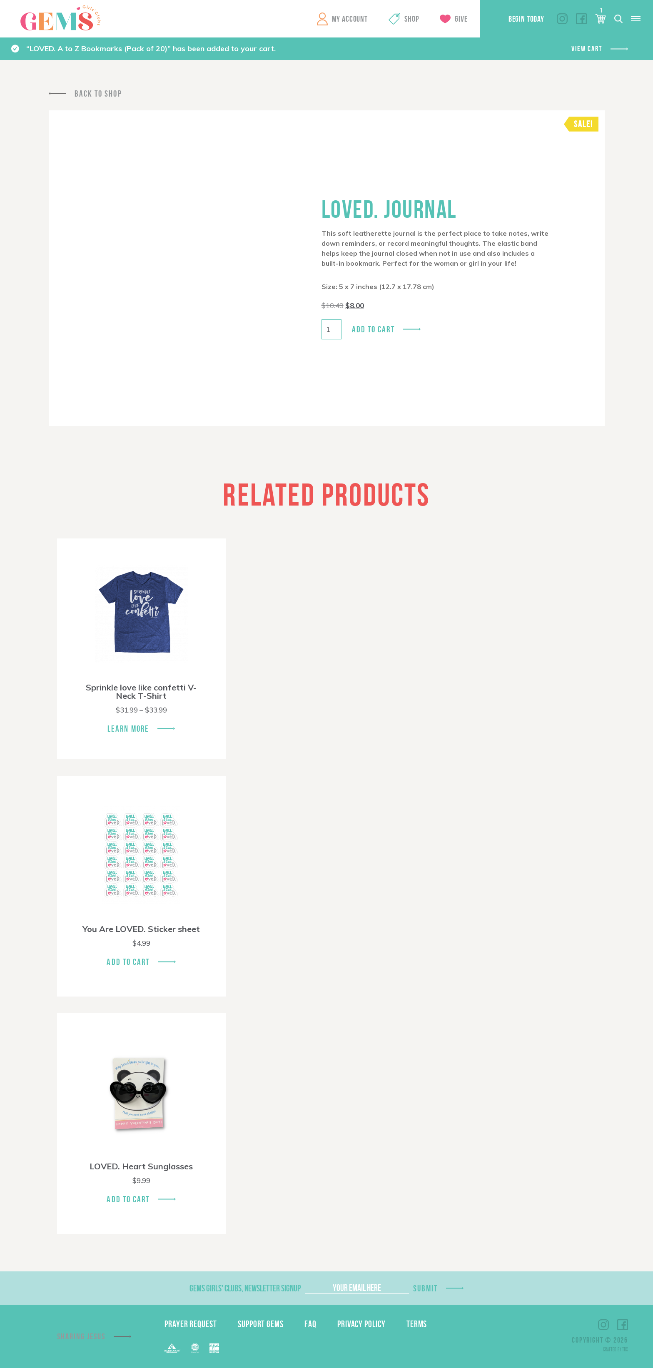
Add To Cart (128, 961)
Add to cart (373, 329)
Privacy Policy (361, 1324)
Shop (411, 18)
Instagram (562, 18)
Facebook (581, 18)
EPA (214, 1348)
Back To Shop (98, 93)
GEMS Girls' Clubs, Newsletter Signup (245, 1288)
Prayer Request (190, 1324)
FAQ (310, 1324)
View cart (586, 48)
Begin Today (526, 18)
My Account (350, 18)
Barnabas (172, 1348)
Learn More (128, 728)
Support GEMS (261, 1324)
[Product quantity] (331, 329)
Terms (416, 1324)
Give (461, 18)
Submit (425, 1288)
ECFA (195, 1348)
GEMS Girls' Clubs (60, 17)
